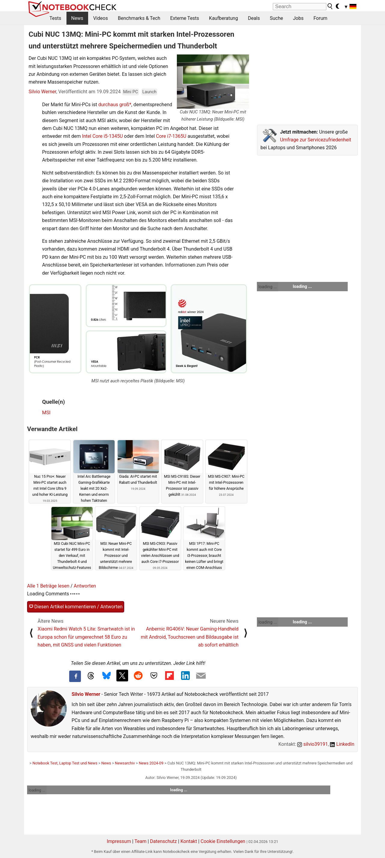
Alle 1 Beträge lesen (48, 586)
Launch (149, 91)
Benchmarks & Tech (139, 18)
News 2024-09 (151, 763)
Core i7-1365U (171, 136)
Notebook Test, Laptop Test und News (64, 763)
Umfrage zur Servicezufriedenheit (315, 140)
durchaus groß (113, 104)
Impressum (119, 841)
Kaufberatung (223, 18)
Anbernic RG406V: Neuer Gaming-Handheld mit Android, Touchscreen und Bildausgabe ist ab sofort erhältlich (190, 637)
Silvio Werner (42, 91)
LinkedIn (342, 744)
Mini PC (130, 91)
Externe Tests (184, 18)
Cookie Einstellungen (223, 841)
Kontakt (188, 841)
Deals (254, 18)
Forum (320, 18)
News (77, 18)
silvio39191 (312, 744)
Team (140, 841)
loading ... (267, 286)
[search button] (330, 6)
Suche (276, 18)
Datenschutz (163, 841)
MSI (46, 412)
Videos (100, 18)
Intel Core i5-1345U (102, 136)
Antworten (85, 586)
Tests (55, 18)
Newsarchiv (125, 763)
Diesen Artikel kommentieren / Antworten (75, 607)
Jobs (298, 18)
